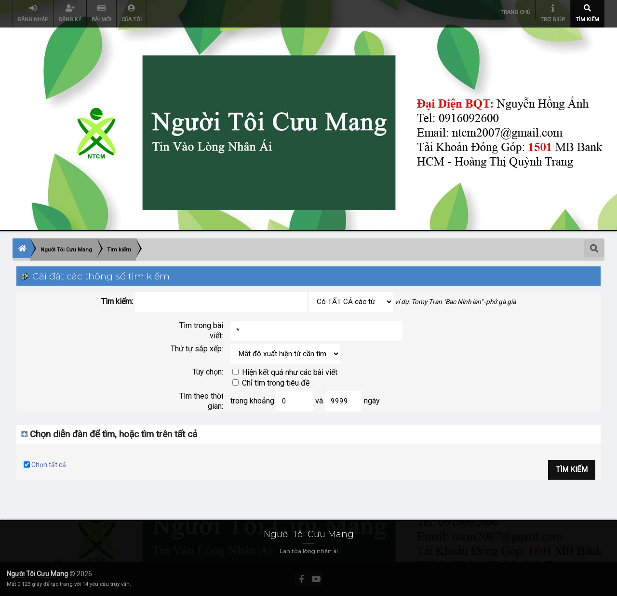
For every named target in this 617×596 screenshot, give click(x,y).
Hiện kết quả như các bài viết (284, 372)
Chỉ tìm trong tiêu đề (270, 383)
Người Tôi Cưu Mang (37, 574)
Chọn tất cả (48, 465)
